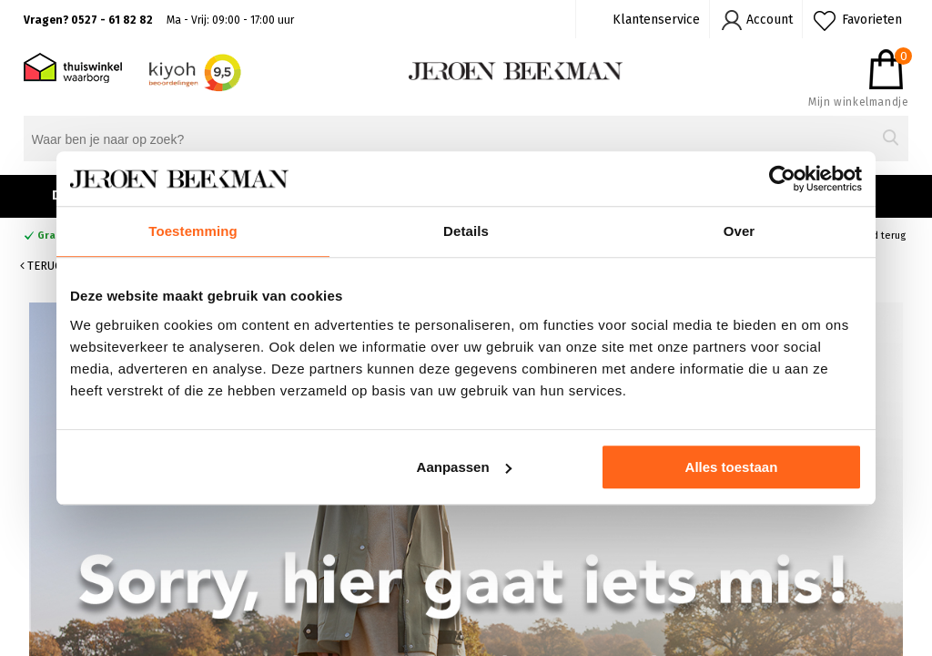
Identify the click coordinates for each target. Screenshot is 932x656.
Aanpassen (464, 467)
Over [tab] (739, 231)
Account (769, 19)
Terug (41, 265)
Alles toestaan (731, 467)
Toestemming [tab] (193, 231)
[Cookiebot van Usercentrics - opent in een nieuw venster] (782, 178)
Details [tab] (466, 231)
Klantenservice (656, 19)
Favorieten (872, 19)
